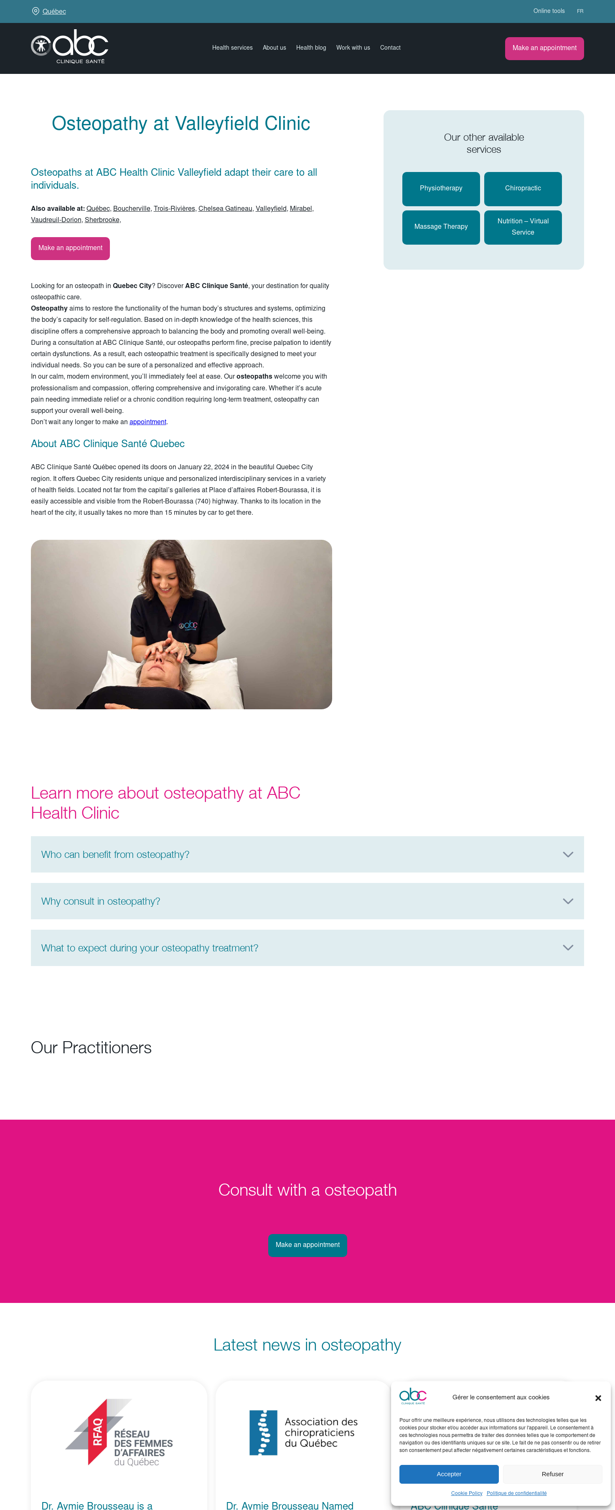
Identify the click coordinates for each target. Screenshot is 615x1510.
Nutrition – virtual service (523, 227)
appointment (148, 422)
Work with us (353, 48)
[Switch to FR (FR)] (576, 12)
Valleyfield (271, 209)
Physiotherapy (441, 188)
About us (274, 48)
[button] (598, 1398)
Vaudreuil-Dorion (56, 220)
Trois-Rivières (174, 209)
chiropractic (523, 188)
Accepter (449, 1473)
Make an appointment (545, 48)
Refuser (553, 1473)
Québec (54, 12)
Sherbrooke (102, 220)
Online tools (549, 12)
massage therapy (441, 227)
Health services (232, 48)
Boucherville (131, 209)
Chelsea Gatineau (225, 209)
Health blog (311, 48)
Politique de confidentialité (517, 1493)
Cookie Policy (467, 1493)
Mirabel (301, 209)
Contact (390, 48)
